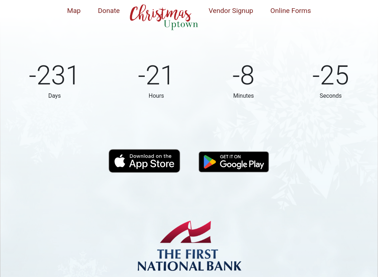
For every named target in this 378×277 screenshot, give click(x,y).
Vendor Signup (231, 10)
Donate (109, 10)
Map (74, 10)
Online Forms (291, 10)
